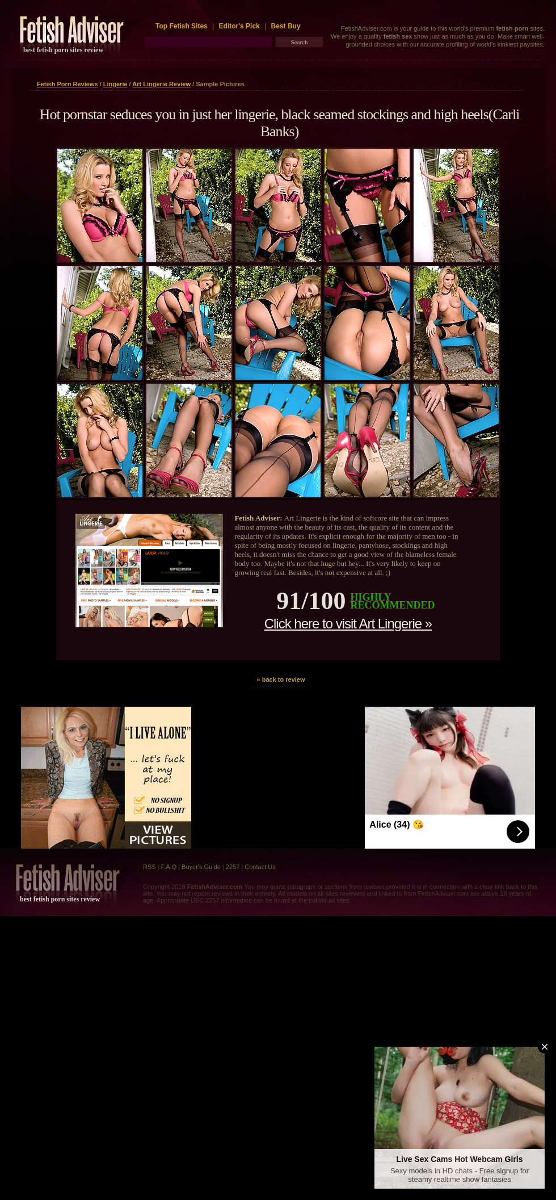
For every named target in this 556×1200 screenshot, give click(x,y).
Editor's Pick (239, 26)
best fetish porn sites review (63, 50)
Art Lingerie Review (161, 84)
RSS (149, 866)
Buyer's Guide (201, 866)
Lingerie (115, 84)
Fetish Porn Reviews (67, 84)
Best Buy (286, 26)
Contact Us (260, 866)
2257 (232, 866)
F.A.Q (169, 866)
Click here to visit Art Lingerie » (348, 623)
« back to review (281, 679)
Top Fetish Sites (182, 26)
